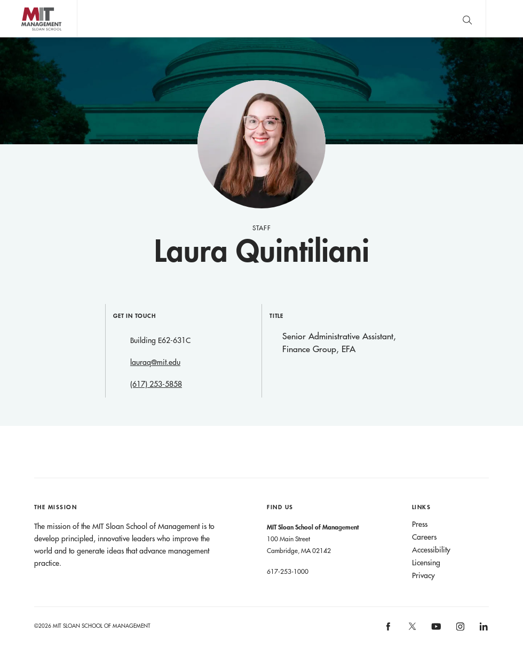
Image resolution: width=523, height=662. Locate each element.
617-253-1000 (287, 571)
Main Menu (504, 18)
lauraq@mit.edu (155, 362)
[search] (467, 18)
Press (419, 524)
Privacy (423, 575)
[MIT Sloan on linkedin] (483, 629)
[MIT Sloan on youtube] (434, 632)
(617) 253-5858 (156, 384)
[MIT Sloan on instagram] (459, 629)
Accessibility (431, 550)
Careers (424, 537)
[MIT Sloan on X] (411, 630)
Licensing (426, 562)
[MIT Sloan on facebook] (389, 629)
